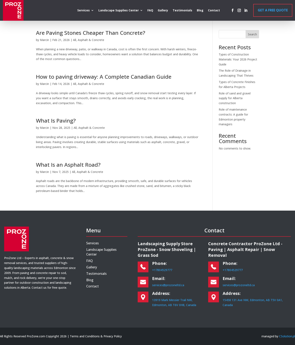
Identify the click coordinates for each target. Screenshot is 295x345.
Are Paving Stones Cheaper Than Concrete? (90, 32)
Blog (200, 10)
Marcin (44, 40)
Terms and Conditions (85, 336)
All (74, 40)
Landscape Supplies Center (118, 10)
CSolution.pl (287, 336)
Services (83, 10)
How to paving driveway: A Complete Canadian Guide (103, 76)
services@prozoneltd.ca (168, 285)
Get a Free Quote (273, 10)
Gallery (163, 10)
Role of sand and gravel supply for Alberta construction (235, 98)
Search (252, 34)
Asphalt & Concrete (91, 40)
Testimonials (182, 10)
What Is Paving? (56, 120)
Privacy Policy (113, 336)
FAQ (150, 10)
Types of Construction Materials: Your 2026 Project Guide (238, 59)
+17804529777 (162, 270)
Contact (214, 10)
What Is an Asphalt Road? (68, 164)
